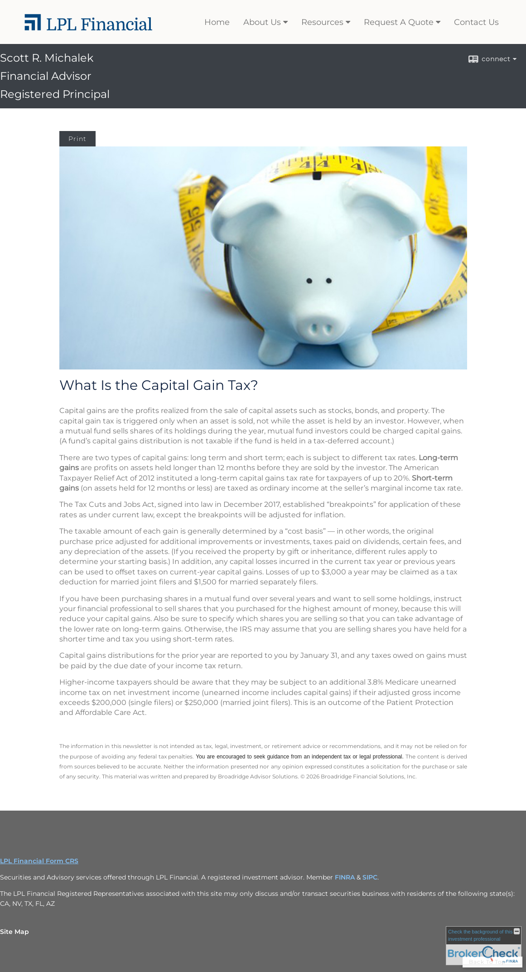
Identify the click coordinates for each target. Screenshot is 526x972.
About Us (262, 22)
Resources (322, 22)
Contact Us (476, 22)
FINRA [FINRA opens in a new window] (345, 877)
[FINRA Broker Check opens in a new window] (483, 945)
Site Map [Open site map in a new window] (14, 932)
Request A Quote (399, 22)
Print (77, 139)
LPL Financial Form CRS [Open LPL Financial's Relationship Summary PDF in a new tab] (39, 861)
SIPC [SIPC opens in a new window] (369, 877)
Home (217, 22)
